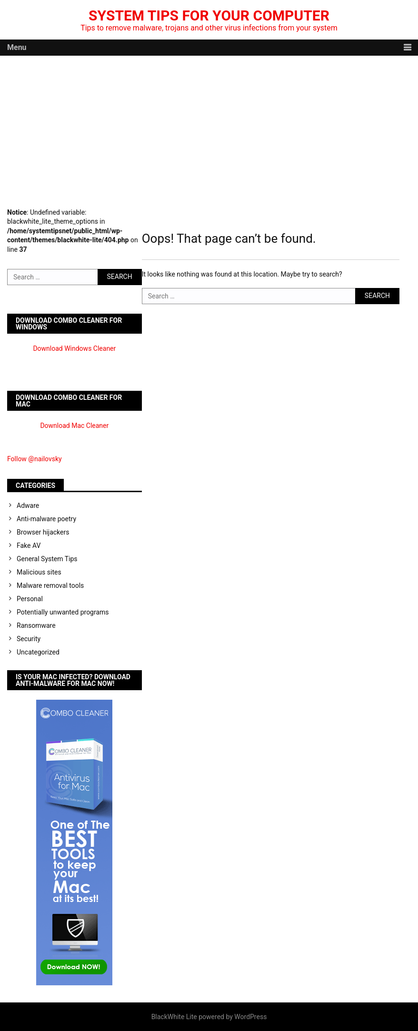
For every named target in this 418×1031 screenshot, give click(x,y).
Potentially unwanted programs (63, 612)
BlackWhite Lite (174, 1017)
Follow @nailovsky (34, 459)
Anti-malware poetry (46, 519)
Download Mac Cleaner (74, 425)
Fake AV (28, 545)
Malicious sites (39, 572)
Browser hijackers (43, 532)
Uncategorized (38, 652)
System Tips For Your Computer (209, 15)
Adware (28, 505)
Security (28, 639)
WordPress (250, 1017)
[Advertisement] (209, 127)
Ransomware (36, 625)
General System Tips (47, 559)
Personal (30, 599)
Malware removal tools (50, 585)
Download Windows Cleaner (74, 348)
